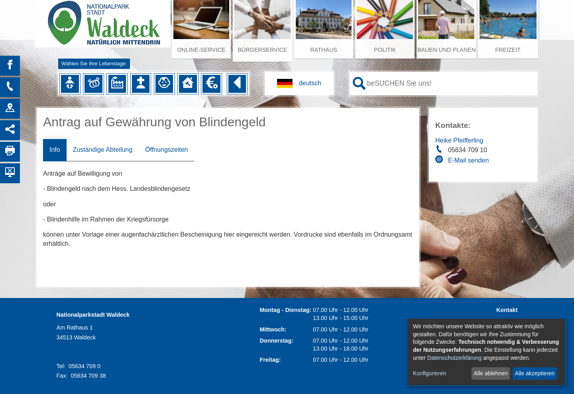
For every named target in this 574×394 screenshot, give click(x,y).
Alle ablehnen (491, 373)
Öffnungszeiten (166, 149)
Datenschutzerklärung (454, 358)
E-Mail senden (468, 160)
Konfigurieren (429, 373)
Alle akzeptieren (535, 373)
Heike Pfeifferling (459, 140)
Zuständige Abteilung (102, 149)
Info (54, 149)
